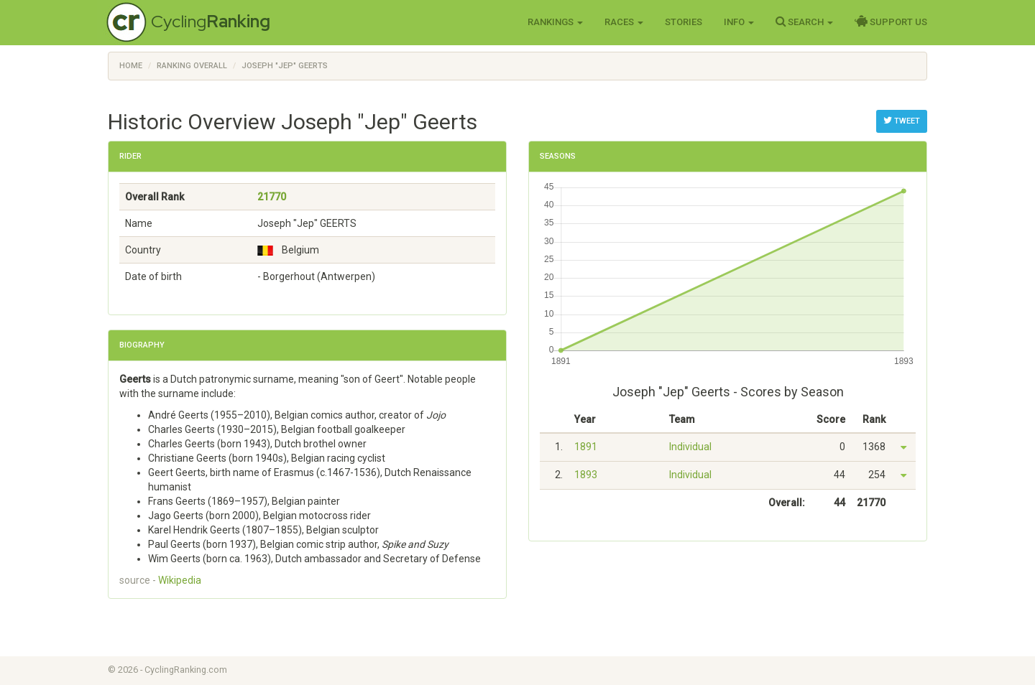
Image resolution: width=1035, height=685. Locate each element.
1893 (585, 474)
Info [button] (739, 22)
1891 (585, 446)
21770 (271, 196)
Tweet (901, 121)
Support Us (891, 21)
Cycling (210, 21)
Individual (690, 446)
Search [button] (804, 21)
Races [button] (623, 22)
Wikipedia (179, 580)
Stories (683, 22)
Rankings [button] (555, 22)
